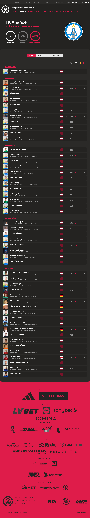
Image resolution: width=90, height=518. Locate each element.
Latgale (44, 2)
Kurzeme (16, 2)
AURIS (85, 512)
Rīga (67, 2)
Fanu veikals (85, 2)
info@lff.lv (23, 503)
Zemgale (35, 2)
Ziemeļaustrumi (56, 2)
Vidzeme (26, 2)
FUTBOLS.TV (75, 2)
